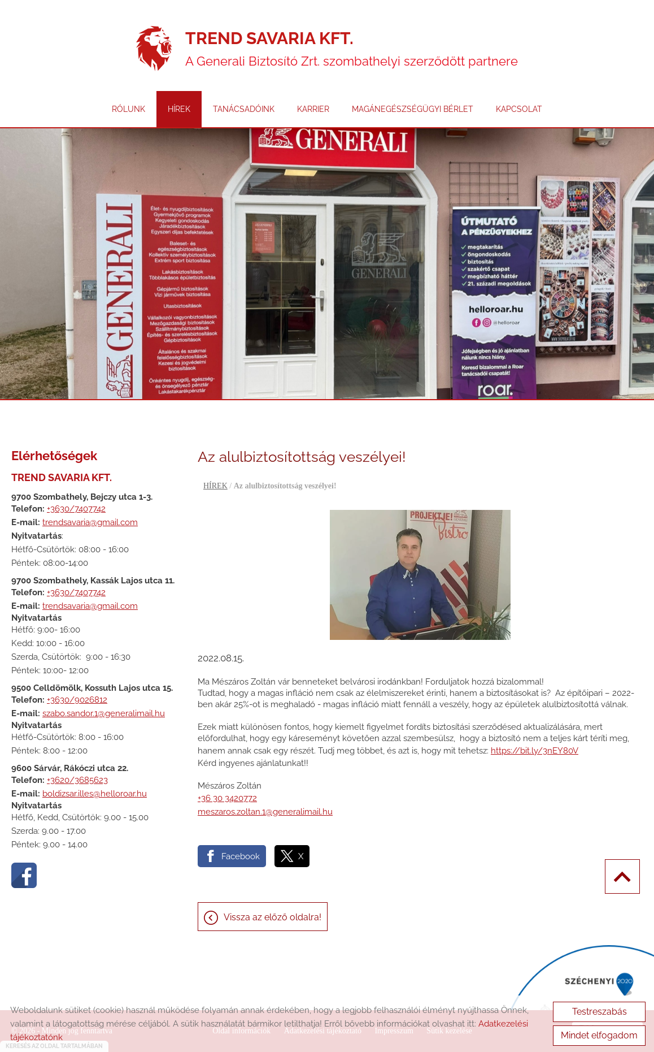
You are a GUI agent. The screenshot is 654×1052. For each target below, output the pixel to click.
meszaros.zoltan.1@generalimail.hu (265, 812)
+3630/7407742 (76, 509)
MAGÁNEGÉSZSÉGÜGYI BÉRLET (412, 109)
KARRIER (313, 109)
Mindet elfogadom (599, 1035)
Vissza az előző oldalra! (272, 917)
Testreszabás (599, 1011)
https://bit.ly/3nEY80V (534, 751)
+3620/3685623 (77, 780)
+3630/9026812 (77, 700)
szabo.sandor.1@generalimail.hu (103, 713)
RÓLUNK (128, 109)
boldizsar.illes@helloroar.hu (94, 794)
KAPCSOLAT (519, 109)
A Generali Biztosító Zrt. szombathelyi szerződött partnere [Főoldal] (351, 48)
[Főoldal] (153, 48)
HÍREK (179, 109)
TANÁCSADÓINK (243, 109)
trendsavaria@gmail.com (90, 522)
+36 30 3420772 (227, 798)
